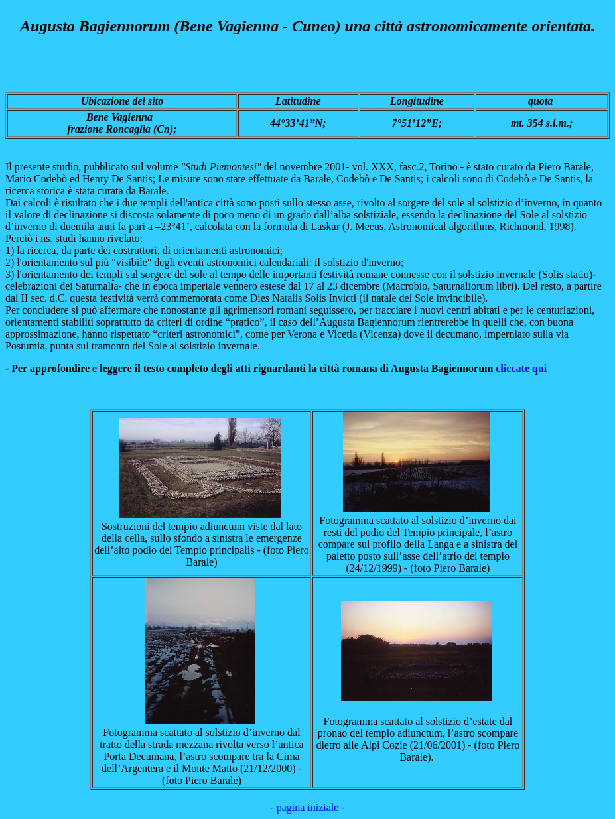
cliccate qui (521, 368)
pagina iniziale (308, 807)
